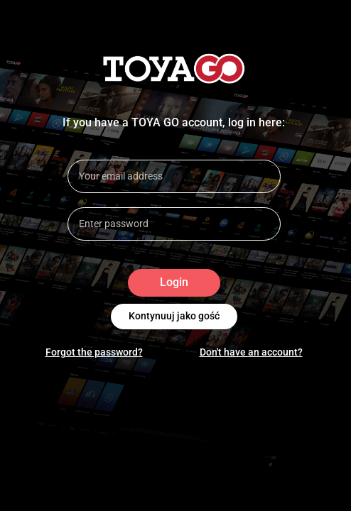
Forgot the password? (94, 352)
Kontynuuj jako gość (174, 316)
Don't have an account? (251, 352)
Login (174, 283)
